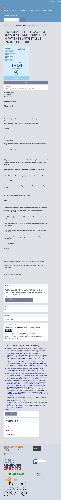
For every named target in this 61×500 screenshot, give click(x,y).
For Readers (9, 427)
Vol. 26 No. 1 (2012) (21, 25)
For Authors (9, 430)
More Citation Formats (12, 299)
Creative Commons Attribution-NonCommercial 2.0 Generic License (22, 327)
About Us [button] (13, 10)
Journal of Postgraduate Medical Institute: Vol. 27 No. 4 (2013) (23, 378)
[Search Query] (11, 20)
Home (6, 10)
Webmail (14, 15)
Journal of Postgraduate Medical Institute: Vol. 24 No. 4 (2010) (23, 372)
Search (38, 10)
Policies (6, 15)
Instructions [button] (47, 10)
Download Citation (27, 299)
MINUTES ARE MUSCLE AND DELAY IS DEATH (19, 399)
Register (52, 1)
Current (22, 10)
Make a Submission (11, 413)
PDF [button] (26, 82)
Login (58, 1)
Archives (30, 10)
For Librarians (10, 434)
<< (4, 410)
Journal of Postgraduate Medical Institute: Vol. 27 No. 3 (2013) (23, 353)
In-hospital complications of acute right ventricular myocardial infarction (25, 351)
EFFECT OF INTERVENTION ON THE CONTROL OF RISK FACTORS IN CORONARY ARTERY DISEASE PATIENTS (27, 392)
